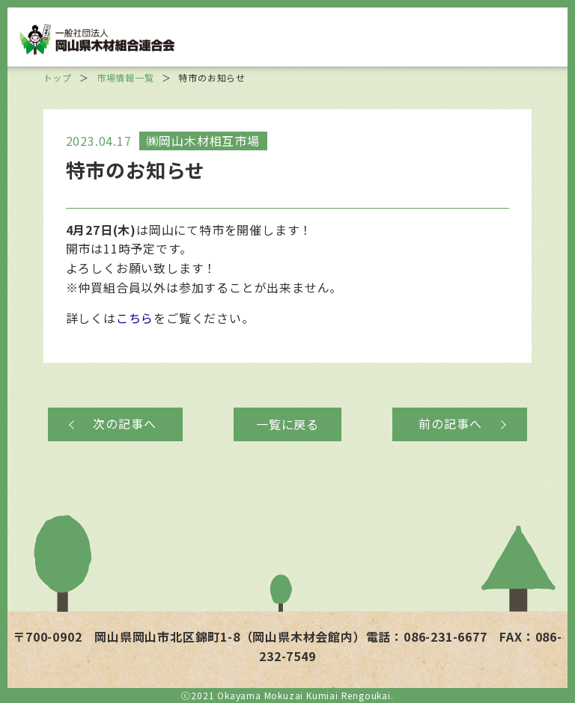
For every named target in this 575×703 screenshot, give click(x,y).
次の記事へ (124, 423)
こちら (134, 318)
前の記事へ (450, 423)
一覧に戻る (287, 424)
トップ (57, 77)
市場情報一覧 (125, 77)
